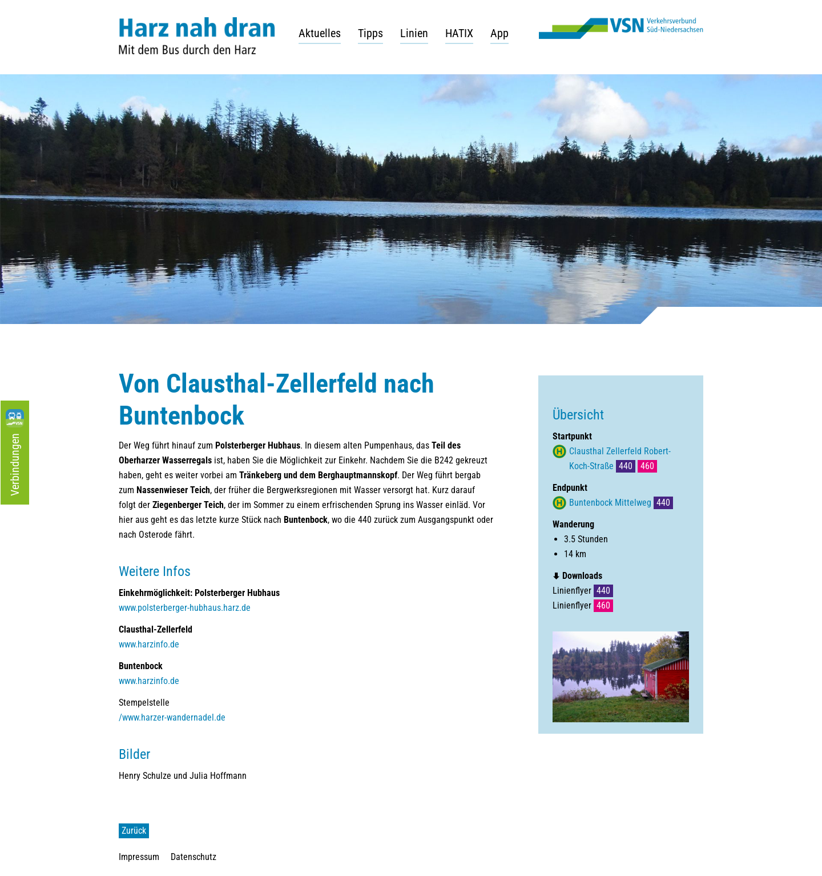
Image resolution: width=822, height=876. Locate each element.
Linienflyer (583, 590)
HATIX (459, 33)
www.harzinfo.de (149, 644)
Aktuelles (320, 33)
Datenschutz (193, 856)
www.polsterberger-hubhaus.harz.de (185, 607)
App (499, 33)
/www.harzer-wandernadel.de (172, 717)
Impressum (139, 856)
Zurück (134, 830)
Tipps (370, 33)
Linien (414, 33)
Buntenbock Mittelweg (621, 502)
